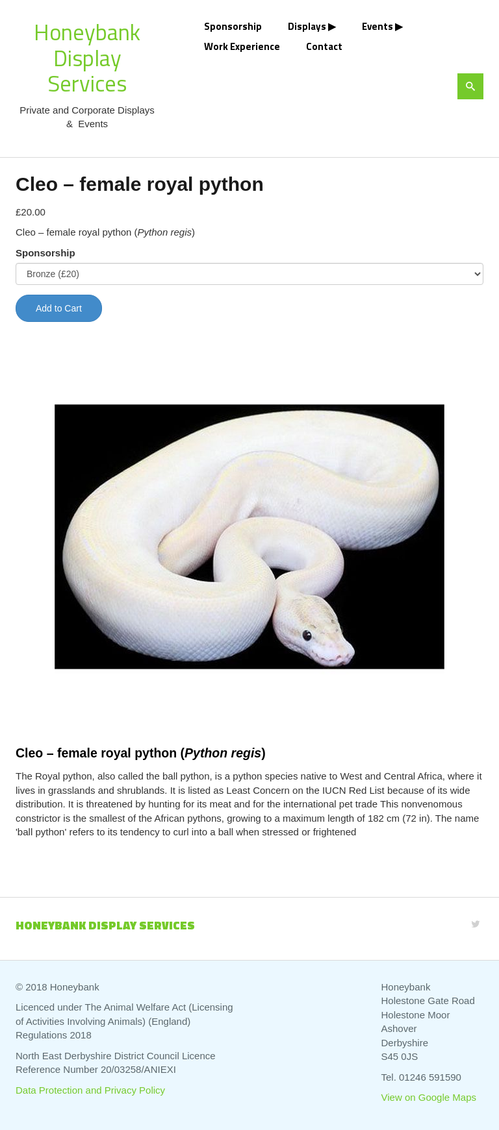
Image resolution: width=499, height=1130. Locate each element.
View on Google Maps (428, 1097)
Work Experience (242, 46)
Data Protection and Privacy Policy (90, 1090)
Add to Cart (59, 308)
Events (377, 26)
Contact (324, 46)
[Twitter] (475, 923)
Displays (307, 26)
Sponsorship (233, 26)
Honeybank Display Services (87, 57)
